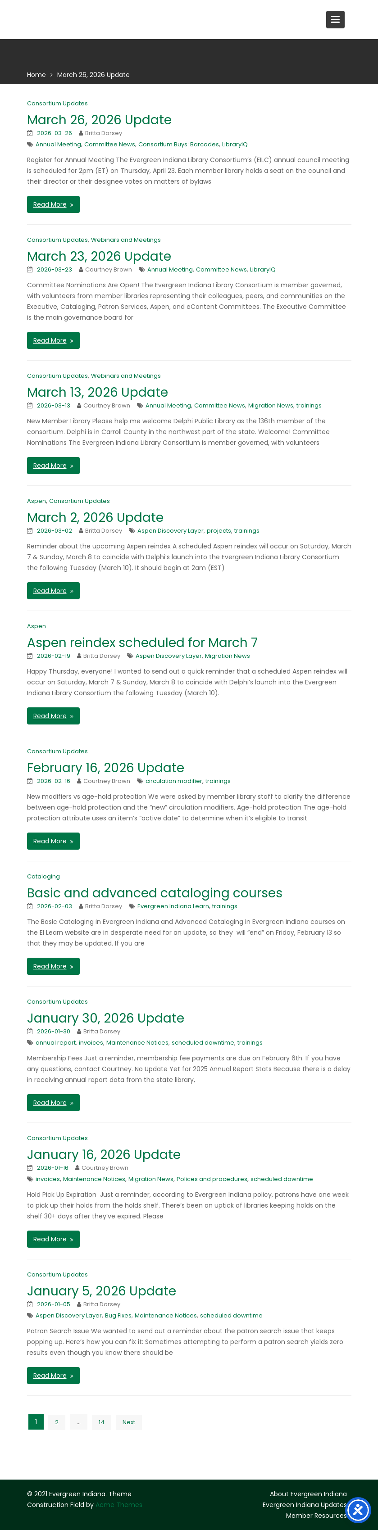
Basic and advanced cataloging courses (154, 893)
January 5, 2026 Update (101, 1291)
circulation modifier (174, 781)
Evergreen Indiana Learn (173, 906)
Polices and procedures (212, 1179)
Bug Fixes (118, 1315)
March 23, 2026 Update (99, 256)
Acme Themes (119, 1504)
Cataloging (43, 876)
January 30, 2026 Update (105, 1018)
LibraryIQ (235, 144)
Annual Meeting (58, 144)
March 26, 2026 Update (99, 120)
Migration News (270, 405)
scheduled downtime (203, 1042)
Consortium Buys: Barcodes (178, 144)
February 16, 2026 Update (105, 768)
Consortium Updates (57, 103)
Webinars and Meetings (126, 239)
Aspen (36, 501)
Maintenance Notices (137, 1042)
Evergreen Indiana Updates (305, 1504)
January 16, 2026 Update (104, 1154)
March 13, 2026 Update (97, 392)
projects (219, 530)
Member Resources (316, 1515)
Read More (50, 204)
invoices (91, 1042)
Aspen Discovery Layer (170, 530)
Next (129, 1422)
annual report (56, 1042)
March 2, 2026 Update (95, 517)
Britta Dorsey (103, 133)
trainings (309, 405)
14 (102, 1422)
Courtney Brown (108, 269)
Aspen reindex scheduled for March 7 (142, 643)
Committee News (109, 144)
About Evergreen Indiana (308, 1493)
